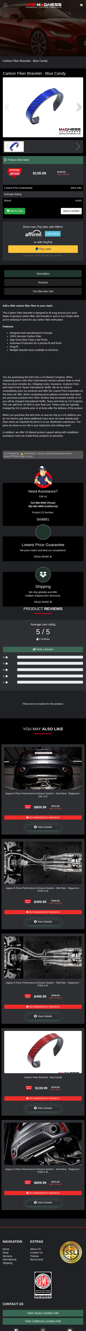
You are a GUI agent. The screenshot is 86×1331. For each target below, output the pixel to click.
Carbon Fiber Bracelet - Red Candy (43, 1077)
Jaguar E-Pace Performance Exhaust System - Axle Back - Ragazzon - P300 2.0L (43, 1170)
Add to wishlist (71, 211)
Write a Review (43, 649)
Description (43, 273)
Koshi (79, 200)
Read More (43, 556)
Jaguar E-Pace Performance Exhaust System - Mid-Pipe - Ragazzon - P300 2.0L (43, 984)
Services (7, 1256)
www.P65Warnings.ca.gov (18, 456)
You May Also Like (43, 291)
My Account (36, 1259)
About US (35, 1249)
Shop (6, 1252)
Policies (34, 1256)
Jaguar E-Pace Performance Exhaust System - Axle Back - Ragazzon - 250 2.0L (43, 795)
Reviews (43, 282)
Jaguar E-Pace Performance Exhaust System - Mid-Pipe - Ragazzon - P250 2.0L (43, 889)
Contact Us (36, 1252)
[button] (79, 107)
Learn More (52, 233)
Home (6, 1249)
